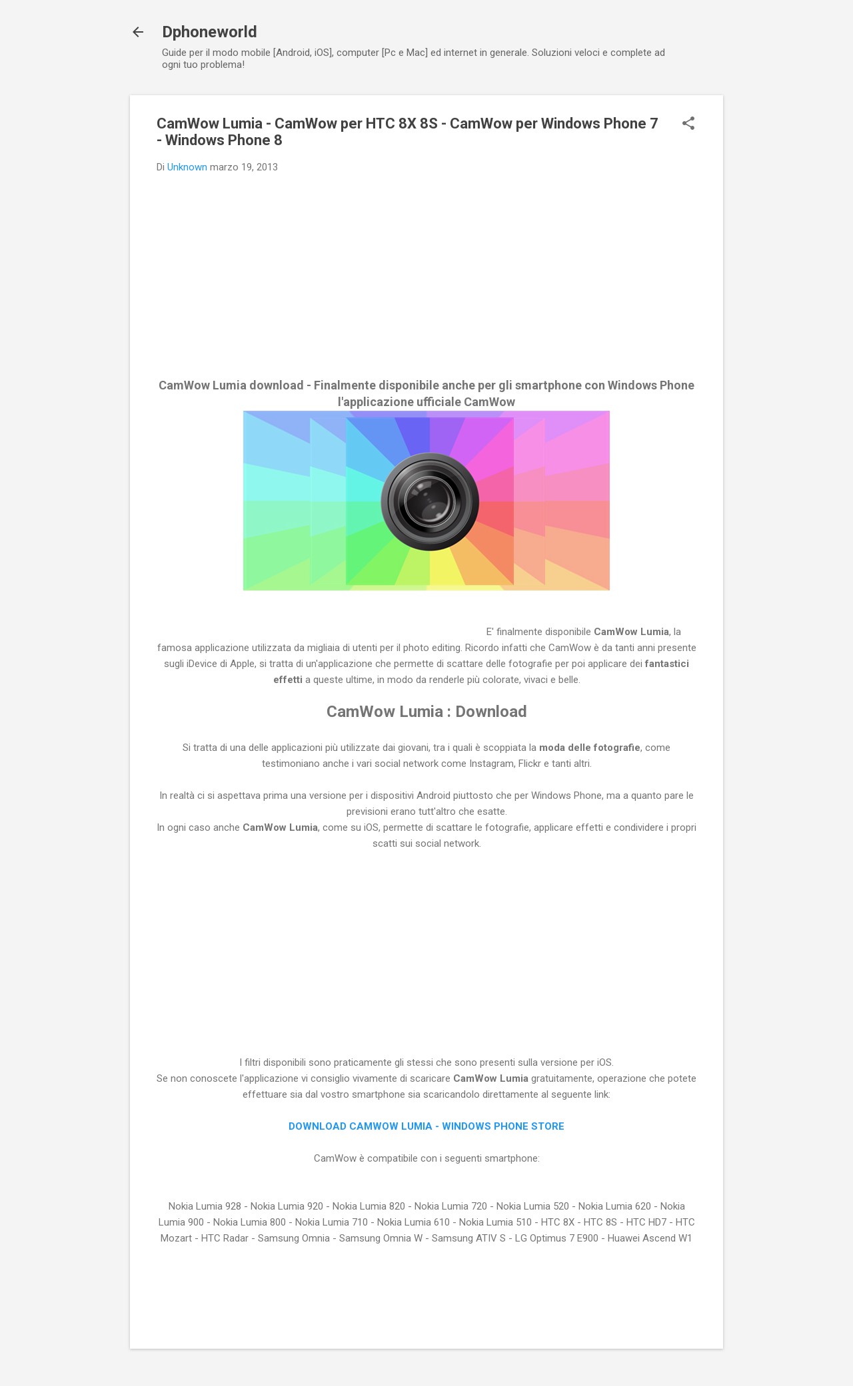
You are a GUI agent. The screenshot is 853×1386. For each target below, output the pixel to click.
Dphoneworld (209, 32)
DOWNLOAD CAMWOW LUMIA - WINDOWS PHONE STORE (426, 1126)
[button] (688, 124)
